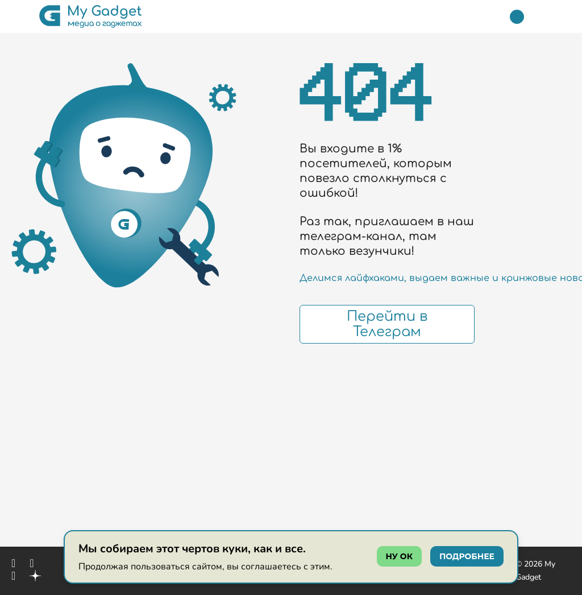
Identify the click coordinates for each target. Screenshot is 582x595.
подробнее (466, 556)
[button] (18, 16)
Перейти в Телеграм (387, 324)
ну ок (399, 556)
